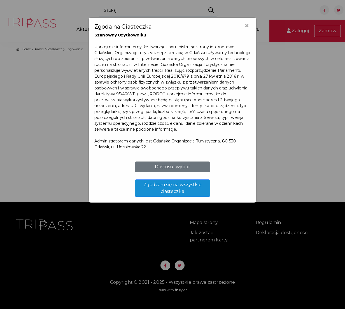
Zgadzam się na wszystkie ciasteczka (172, 188)
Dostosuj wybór (172, 166)
